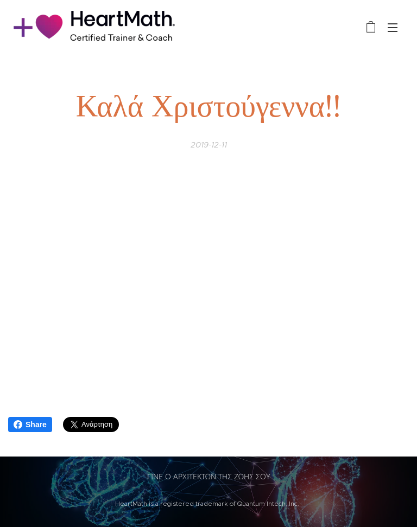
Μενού (392, 27)
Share (30, 424)
